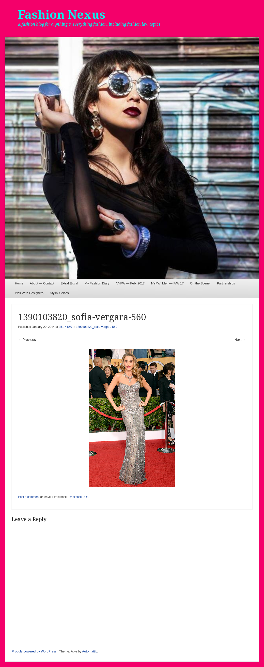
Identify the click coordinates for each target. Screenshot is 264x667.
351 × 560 (65, 327)
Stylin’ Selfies (59, 293)
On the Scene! (200, 283)
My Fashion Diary (97, 283)
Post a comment (28, 497)
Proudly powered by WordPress (34, 651)
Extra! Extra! (69, 283)
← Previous (27, 340)
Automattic (89, 651)
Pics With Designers (29, 293)
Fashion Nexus (61, 15)
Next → (240, 340)
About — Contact (42, 283)
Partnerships (226, 283)
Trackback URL (78, 497)
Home (19, 283)
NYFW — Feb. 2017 (130, 283)
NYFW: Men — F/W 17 (167, 283)
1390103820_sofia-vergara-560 (96, 327)
